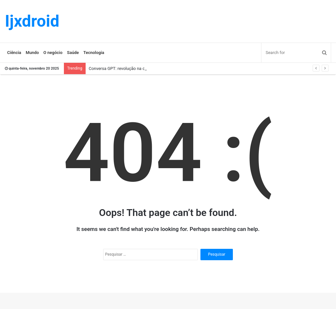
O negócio (53, 52)
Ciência (14, 52)
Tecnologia (93, 52)
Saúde (73, 52)
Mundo (32, 52)
